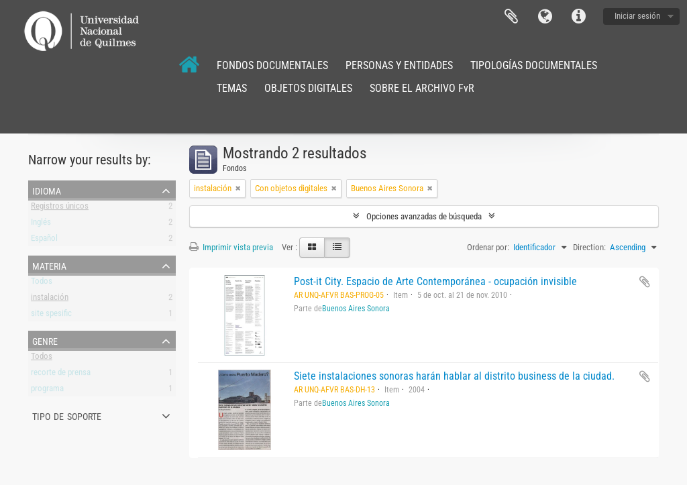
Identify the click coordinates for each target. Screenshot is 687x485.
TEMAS (232, 88)
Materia (49, 265)
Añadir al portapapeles (644, 281)
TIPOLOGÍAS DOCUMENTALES (533, 65)
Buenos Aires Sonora (356, 308)
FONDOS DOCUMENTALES (272, 65)
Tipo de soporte (66, 415)
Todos (41, 283)
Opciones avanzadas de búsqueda (424, 216)
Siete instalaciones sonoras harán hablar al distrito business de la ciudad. (454, 376)
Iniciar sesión (637, 16)
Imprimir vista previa (231, 247)
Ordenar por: (488, 247)
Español (44, 240)
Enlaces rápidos (578, 17)
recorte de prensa (61, 375)
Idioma (545, 17)
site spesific (51, 316)
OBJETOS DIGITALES (308, 88)
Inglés (41, 224)
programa (47, 391)
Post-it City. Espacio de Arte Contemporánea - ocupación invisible (435, 281)
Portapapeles (511, 17)
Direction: (589, 247)
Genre (45, 340)
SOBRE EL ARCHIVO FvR (422, 88)
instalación (49, 299)
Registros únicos (60, 208)
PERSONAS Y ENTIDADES (399, 65)
